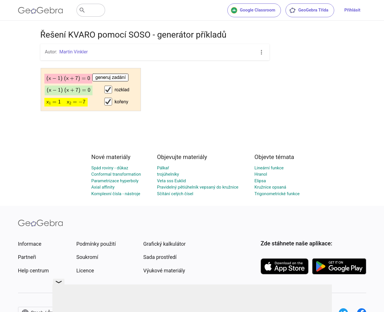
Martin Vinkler (73, 52)
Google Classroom (253, 10)
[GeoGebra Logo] (40, 10)
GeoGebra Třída (308, 10)
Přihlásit (352, 10)
